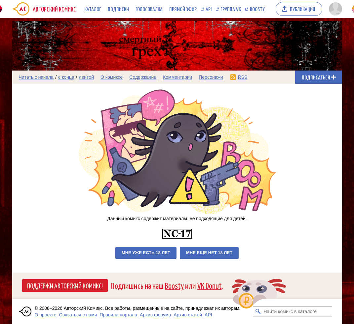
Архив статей (188, 314)
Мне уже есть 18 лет (146, 252)
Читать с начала (36, 77)
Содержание (142, 77)
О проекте (46, 314)
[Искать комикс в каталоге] (257, 311)
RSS (243, 77)
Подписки (118, 9)
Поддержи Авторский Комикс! (65, 285)
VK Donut (209, 285)
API (209, 9)
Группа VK (230, 9)
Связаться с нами (78, 314)
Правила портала (118, 314)
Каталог (92, 9)
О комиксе (111, 77)
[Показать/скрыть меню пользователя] (334, 9)
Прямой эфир (183, 9)
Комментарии (177, 77)
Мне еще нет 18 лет (209, 252)
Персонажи (211, 77)
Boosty (257, 9)
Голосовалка (149, 9)
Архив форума (155, 314)
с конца (66, 77)
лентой (86, 77)
